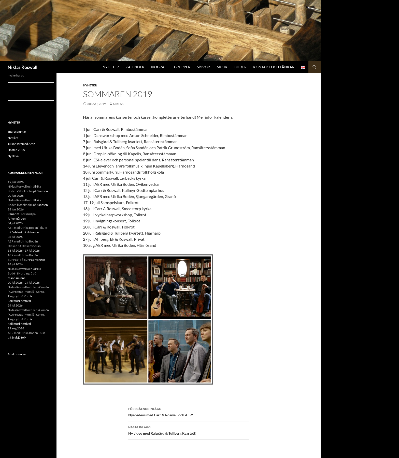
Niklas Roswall (22, 67)
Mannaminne (16, 278)
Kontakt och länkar (273, 67)
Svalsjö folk (18, 337)
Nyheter (111, 67)
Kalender (134, 67)
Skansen (42, 191)
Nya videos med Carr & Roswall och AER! (188, 411)
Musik (222, 67)
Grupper (182, 67)
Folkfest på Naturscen (25, 232)
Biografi (159, 67)
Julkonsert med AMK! (22, 144)
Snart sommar (17, 131)
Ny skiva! (14, 156)
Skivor (203, 67)
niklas (118, 104)
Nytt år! (13, 138)
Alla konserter (17, 354)
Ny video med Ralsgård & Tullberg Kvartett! (188, 429)
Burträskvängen (34, 260)
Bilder (240, 67)
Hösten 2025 (16, 150)
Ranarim (13, 214)
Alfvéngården (17, 218)
